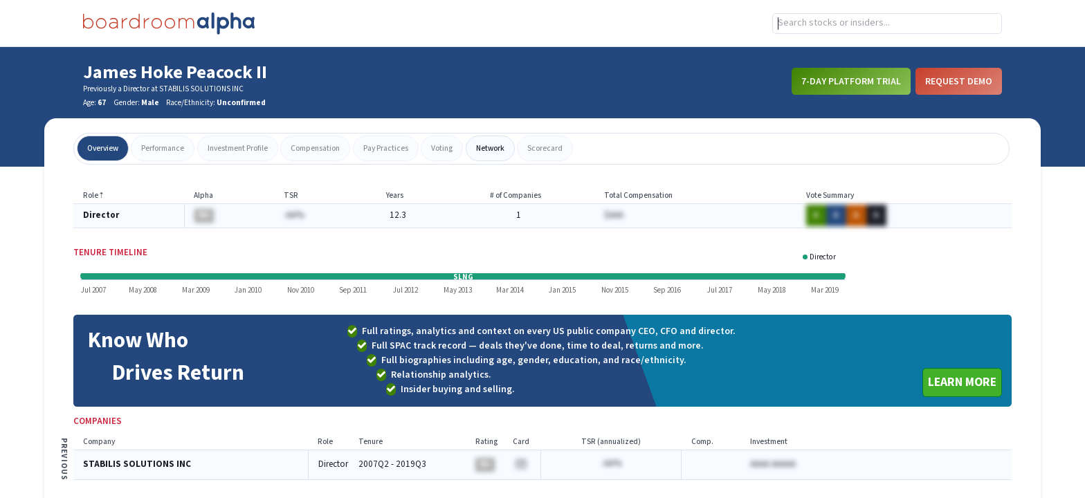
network (490, 148)
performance (162, 148)
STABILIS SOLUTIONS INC (137, 464)
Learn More (962, 382)
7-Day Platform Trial (851, 81)
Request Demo (958, 81)
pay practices (385, 148)
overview (102, 148)
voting (442, 148)
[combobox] (887, 23)
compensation (315, 148)
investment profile (238, 148)
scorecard (545, 148)
